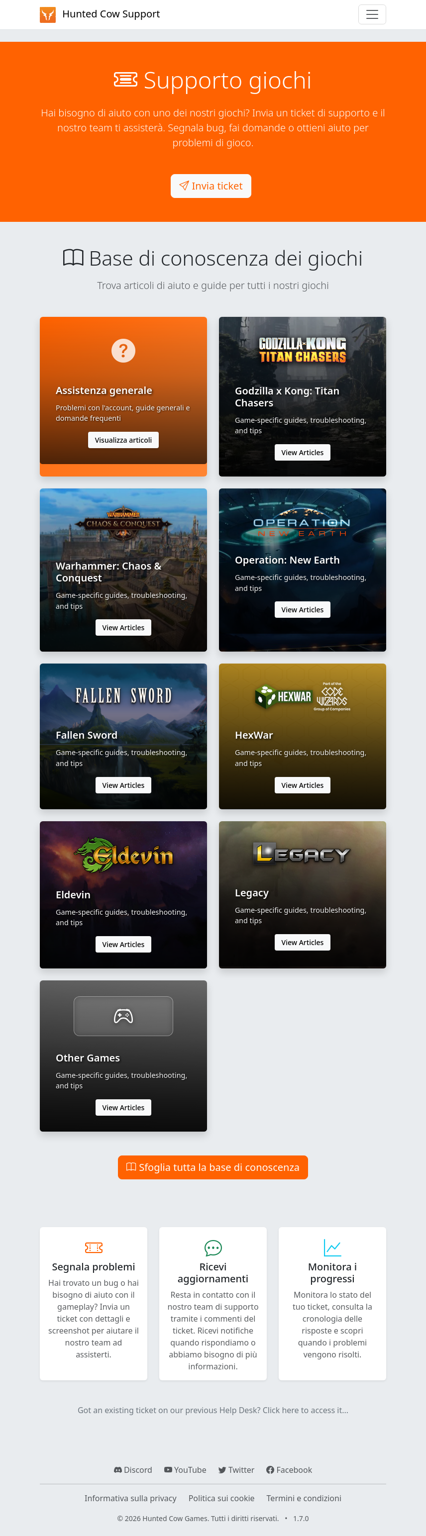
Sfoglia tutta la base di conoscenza (213, 1167)
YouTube (185, 1469)
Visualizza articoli (123, 440)
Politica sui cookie (222, 1498)
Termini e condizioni (304, 1498)
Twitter (236, 1469)
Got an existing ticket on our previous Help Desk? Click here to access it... (213, 1410)
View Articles (303, 452)
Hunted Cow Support (100, 15)
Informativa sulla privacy (131, 1498)
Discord (133, 1469)
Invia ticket (210, 185)
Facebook (289, 1469)
